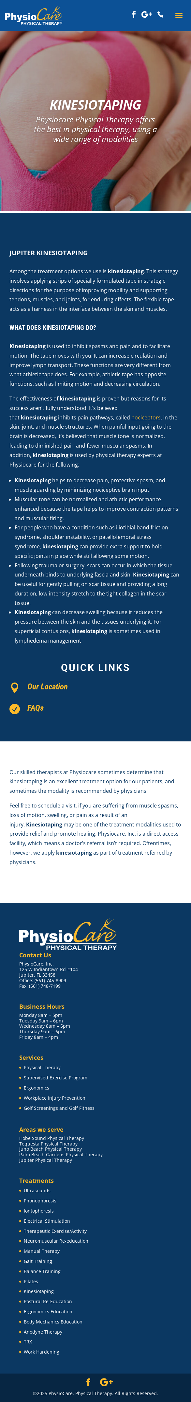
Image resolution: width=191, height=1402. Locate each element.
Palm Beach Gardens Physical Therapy (61, 1154)
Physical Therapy (42, 1067)
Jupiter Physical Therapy (45, 1160)
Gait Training (38, 1261)
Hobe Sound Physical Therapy (51, 1138)
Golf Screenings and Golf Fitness (59, 1108)
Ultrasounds (37, 1190)
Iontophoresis (39, 1211)
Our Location (47, 686)
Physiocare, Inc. (117, 833)
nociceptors (146, 417)
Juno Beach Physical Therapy (50, 1149)
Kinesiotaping (39, 1291)
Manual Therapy (42, 1251)
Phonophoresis (40, 1201)
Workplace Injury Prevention (54, 1098)
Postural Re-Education (48, 1301)
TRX (28, 1342)
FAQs (35, 708)
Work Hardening (41, 1352)
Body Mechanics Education (53, 1322)
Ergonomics (36, 1088)
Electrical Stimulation (47, 1221)
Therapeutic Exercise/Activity (55, 1231)
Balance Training (42, 1271)
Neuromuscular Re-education (56, 1241)
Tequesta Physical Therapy (48, 1144)
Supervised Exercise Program (55, 1077)
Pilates (31, 1281)
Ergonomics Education (48, 1311)
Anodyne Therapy (43, 1332)
